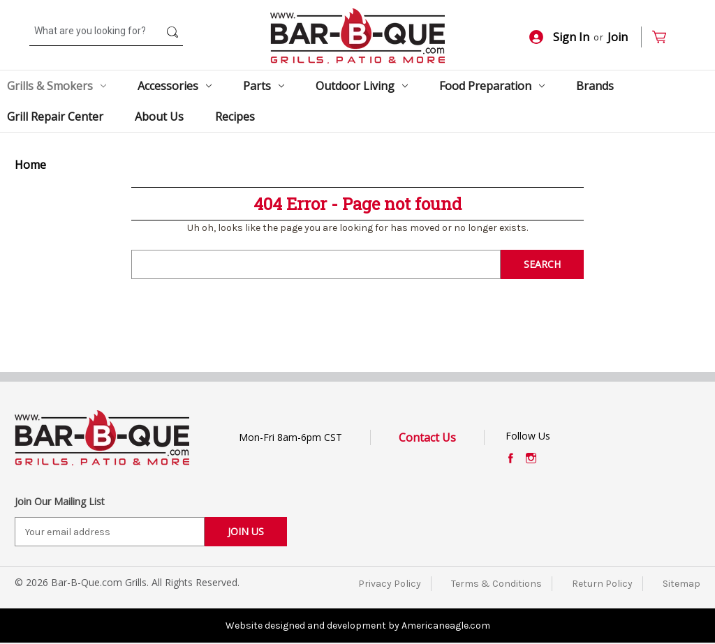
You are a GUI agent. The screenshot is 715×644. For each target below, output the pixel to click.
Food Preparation (492, 85)
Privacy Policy (389, 584)
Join (617, 37)
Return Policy (602, 584)
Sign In (559, 37)
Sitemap (681, 584)
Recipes (235, 116)
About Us (159, 116)
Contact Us (427, 437)
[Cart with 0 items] (665, 37)
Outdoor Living (362, 85)
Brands (595, 85)
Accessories (175, 85)
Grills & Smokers (56, 85)
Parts (263, 85)
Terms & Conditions (496, 584)
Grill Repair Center (55, 116)
